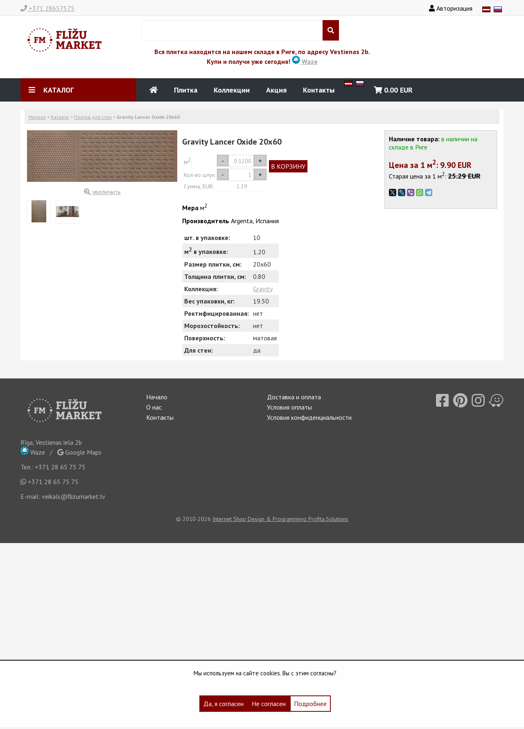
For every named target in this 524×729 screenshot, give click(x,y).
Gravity (263, 289)
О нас (154, 407)
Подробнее (310, 704)
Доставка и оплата (294, 397)
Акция (276, 90)
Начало (37, 117)
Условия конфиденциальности (309, 417)
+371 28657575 (47, 8)
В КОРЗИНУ (288, 166)
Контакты (318, 90)
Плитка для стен (93, 117)
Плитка (185, 90)
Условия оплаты (289, 407)
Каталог (60, 117)
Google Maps (79, 452)
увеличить (102, 192)
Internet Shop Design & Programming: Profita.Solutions (280, 519)
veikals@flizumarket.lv (73, 496)
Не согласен (269, 704)
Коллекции (232, 90)
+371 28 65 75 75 (60, 467)
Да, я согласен (223, 704)
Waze (305, 61)
